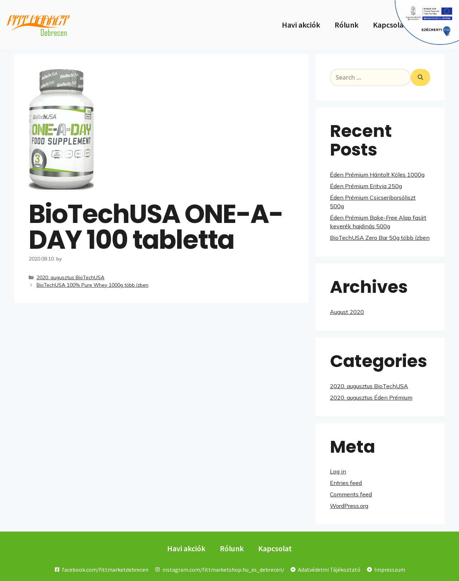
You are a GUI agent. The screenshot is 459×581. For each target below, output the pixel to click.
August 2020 (347, 311)
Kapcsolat (390, 25)
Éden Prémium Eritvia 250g (366, 186)
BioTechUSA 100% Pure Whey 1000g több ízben (92, 285)
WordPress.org (349, 505)
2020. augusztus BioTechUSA (70, 277)
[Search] (420, 77)
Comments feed (351, 494)
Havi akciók (301, 25)
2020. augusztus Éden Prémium (371, 397)
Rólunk (347, 25)
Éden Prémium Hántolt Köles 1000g (377, 174)
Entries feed (346, 482)
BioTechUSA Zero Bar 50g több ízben (380, 237)
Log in (338, 471)
